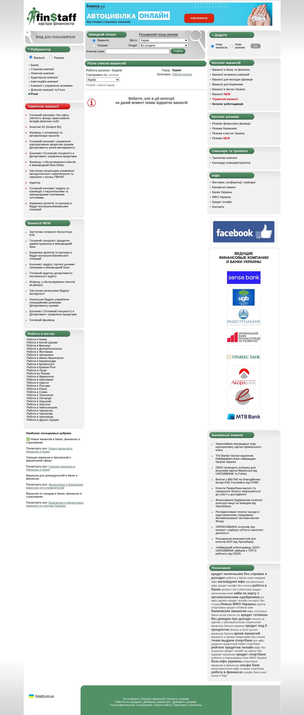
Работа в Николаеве (40, 379)
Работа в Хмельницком (42, 407)
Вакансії (221, 94)
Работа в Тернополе (40, 395)
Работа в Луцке (37, 370)
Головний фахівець (42, 320)
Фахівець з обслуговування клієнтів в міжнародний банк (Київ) (53, 163)
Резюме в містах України (228, 133)
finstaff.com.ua (45, 695)
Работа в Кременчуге (41, 364)
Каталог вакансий (153, 698)
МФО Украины (221, 197)
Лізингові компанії (42, 73)
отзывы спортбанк (252, 668)
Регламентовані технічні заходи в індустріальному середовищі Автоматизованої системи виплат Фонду (237, 516)
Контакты (195, 704)
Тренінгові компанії (224, 157)
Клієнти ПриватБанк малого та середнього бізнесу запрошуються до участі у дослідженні (238, 491)
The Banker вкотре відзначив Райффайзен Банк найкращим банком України (236, 458)
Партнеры (180, 704)
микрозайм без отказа (250, 636)
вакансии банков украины (228, 625)
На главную (131, 698)
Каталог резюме (178, 698)
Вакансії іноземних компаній (230, 74)
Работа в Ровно (37, 388)
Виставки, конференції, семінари (234, 182)
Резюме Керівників (224, 128)
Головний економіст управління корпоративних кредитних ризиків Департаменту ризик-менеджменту (52, 144)
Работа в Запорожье (40, 354)
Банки (35, 65)
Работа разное (182, 74)
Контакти (218, 206)
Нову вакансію (222, 46)
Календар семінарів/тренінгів (231, 162)
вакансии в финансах (225, 665)
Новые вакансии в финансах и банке (49, 450)
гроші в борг (219, 675)
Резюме (103, 45)
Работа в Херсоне (38, 404)
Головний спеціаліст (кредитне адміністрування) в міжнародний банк (51, 243)
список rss (233, 615)
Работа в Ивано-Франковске (45, 357)
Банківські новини (224, 187)
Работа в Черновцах (40, 416)
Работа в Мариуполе (40, 376)
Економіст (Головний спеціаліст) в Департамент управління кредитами (53, 155)
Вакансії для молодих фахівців (232, 79)
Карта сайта (163, 704)
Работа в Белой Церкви (42, 342)
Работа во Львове (38, 373)
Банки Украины (222, 192)
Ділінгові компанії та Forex (48, 89)
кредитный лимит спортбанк (241, 643)
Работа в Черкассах (40, 410)
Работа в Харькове (39, 401)
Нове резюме (240, 46)
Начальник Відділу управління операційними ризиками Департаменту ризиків (49, 302)
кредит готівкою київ (240, 607)
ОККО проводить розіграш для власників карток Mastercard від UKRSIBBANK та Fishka (236, 470)
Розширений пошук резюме (158, 34)
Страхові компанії (42, 69)
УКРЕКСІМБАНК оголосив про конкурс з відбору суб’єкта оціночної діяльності (239, 530)
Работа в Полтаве (38, 385)
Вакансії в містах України (228, 89)
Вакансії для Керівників (227, 84)
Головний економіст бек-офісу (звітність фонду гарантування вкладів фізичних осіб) (50, 118)
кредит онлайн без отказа (234, 585)
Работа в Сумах (37, 391)
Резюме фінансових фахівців (231, 123)
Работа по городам (128, 701)
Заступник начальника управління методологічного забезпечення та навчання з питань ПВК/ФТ (52, 173)
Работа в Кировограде (41, 361)
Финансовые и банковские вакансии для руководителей (54, 486)
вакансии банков (222, 633)
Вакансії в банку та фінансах (231, 69)
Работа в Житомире (40, 351)
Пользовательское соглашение (131, 704)
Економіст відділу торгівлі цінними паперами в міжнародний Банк (52, 266)
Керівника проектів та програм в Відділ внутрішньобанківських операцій (51, 206)
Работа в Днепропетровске (44, 348)
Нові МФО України (255, 657)
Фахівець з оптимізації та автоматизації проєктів (46, 134)
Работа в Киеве (37, 339)
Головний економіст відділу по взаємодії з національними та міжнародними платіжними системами (50, 193)
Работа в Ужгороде (39, 398)
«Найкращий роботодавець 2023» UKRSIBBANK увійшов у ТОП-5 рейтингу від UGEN (238, 550)
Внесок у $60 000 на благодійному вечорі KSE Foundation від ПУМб (238, 481)
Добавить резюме (184, 701)
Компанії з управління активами (52, 85)
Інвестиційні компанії (44, 81)
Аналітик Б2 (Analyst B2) (46, 126)
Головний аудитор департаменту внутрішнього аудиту (51, 275)
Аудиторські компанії (44, 77)
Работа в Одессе (38, 382)
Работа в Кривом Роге (41, 367)
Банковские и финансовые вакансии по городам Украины (55, 504)
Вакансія (103, 40)
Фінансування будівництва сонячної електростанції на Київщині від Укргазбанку (239, 503)
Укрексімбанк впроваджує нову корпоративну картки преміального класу (239, 446)
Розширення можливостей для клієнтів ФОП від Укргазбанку (236, 540)
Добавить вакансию (156, 701)
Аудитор (35, 182)
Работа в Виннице (38, 345)
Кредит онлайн (222, 201)
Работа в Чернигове (40, 413)
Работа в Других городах (43, 419)
